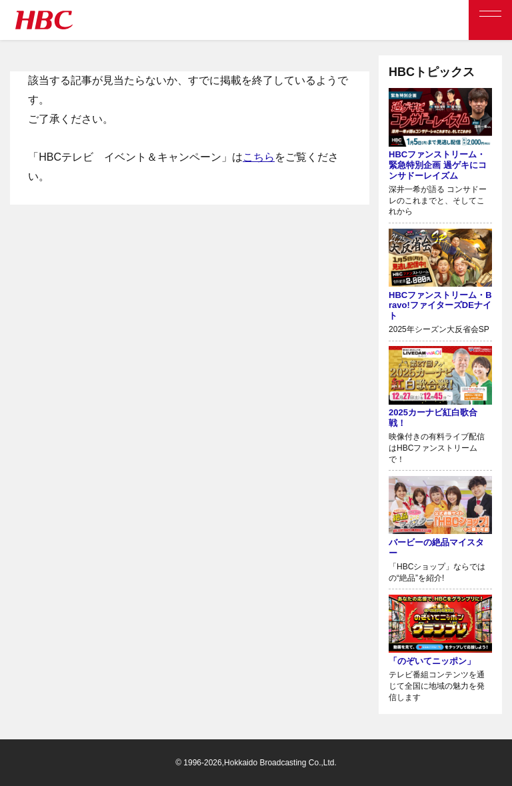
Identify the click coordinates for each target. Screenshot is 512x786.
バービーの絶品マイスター (436, 547)
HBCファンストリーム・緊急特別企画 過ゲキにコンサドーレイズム (438, 164)
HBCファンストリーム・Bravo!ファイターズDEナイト (440, 305)
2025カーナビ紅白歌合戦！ (433, 417)
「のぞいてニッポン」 (432, 661)
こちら (259, 157)
